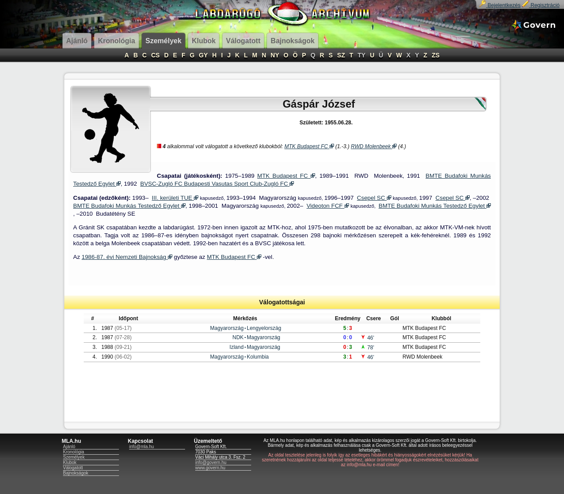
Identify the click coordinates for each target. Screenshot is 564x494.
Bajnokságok (75, 473)
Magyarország (227, 328)
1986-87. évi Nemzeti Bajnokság (127, 257)
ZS (436, 55)
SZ (341, 55)
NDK (238, 337)
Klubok (70, 462)
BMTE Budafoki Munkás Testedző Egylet (129, 205)
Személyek (74, 457)
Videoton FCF (328, 205)
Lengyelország (264, 328)
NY (275, 55)
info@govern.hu (210, 462)
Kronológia (73, 451)
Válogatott (73, 467)
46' (367, 338)
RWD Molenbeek (374, 146)
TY (362, 55)
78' (367, 347)
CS (155, 55)
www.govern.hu (210, 467)
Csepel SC (374, 198)
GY (203, 55)
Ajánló (69, 446)
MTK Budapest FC (309, 146)
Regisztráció (541, 5)
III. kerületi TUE (175, 198)
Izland (237, 347)
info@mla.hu (141, 446)
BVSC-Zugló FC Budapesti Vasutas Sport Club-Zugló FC (217, 183)
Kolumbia (258, 357)
